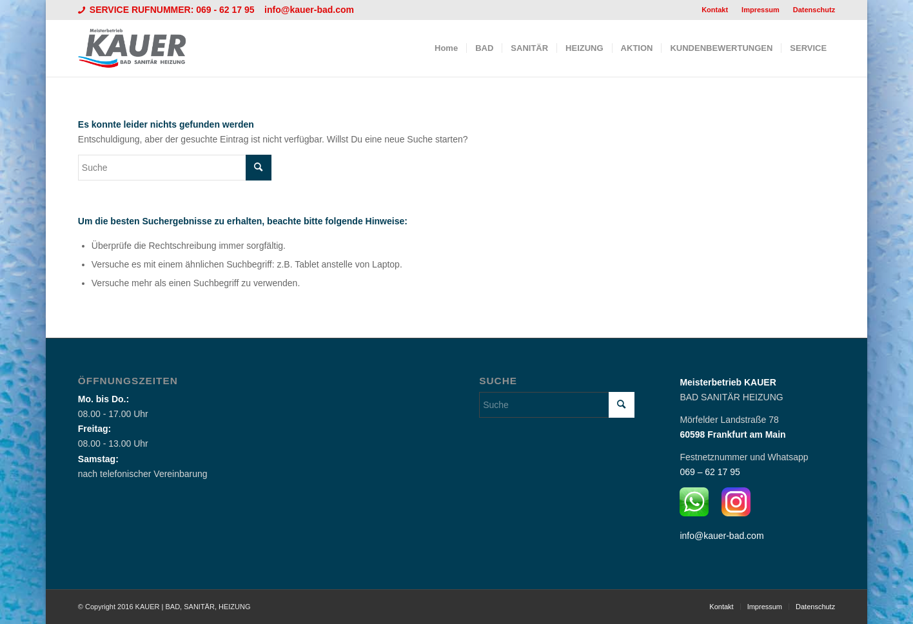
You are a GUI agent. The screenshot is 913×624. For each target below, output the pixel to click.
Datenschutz (814, 10)
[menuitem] (715, 9)
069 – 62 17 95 (710, 472)
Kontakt (715, 10)
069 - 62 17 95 (226, 10)
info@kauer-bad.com (309, 10)
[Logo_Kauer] (140, 48)
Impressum (760, 10)
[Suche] (174, 167)
